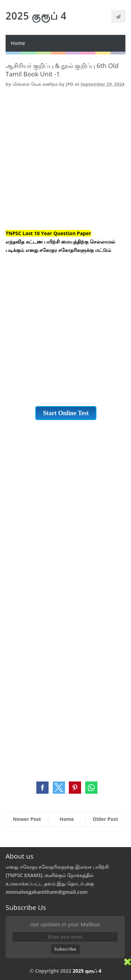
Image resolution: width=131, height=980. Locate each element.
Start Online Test (66, 413)
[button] (42, 787)
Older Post (105, 819)
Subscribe (65, 949)
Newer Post (27, 819)
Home (18, 43)
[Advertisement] (65, 163)
